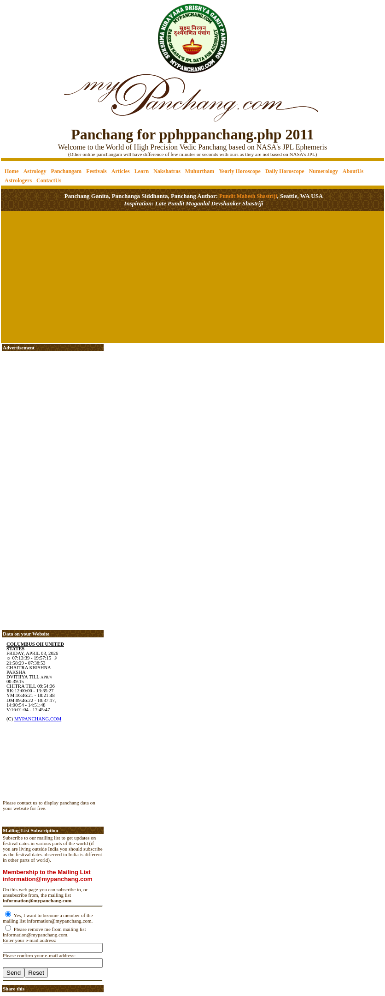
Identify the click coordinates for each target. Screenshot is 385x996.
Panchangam (66, 171)
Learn (141, 171)
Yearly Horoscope (240, 171)
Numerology (323, 171)
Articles (120, 171)
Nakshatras (167, 171)
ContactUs (48, 180)
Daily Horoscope (284, 171)
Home (12, 171)
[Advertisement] (32, 32)
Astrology (35, 171)
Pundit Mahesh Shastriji (247, 196)
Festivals (96, 171)
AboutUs (353, 171)
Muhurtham (199, 171)
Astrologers (18, 180)
